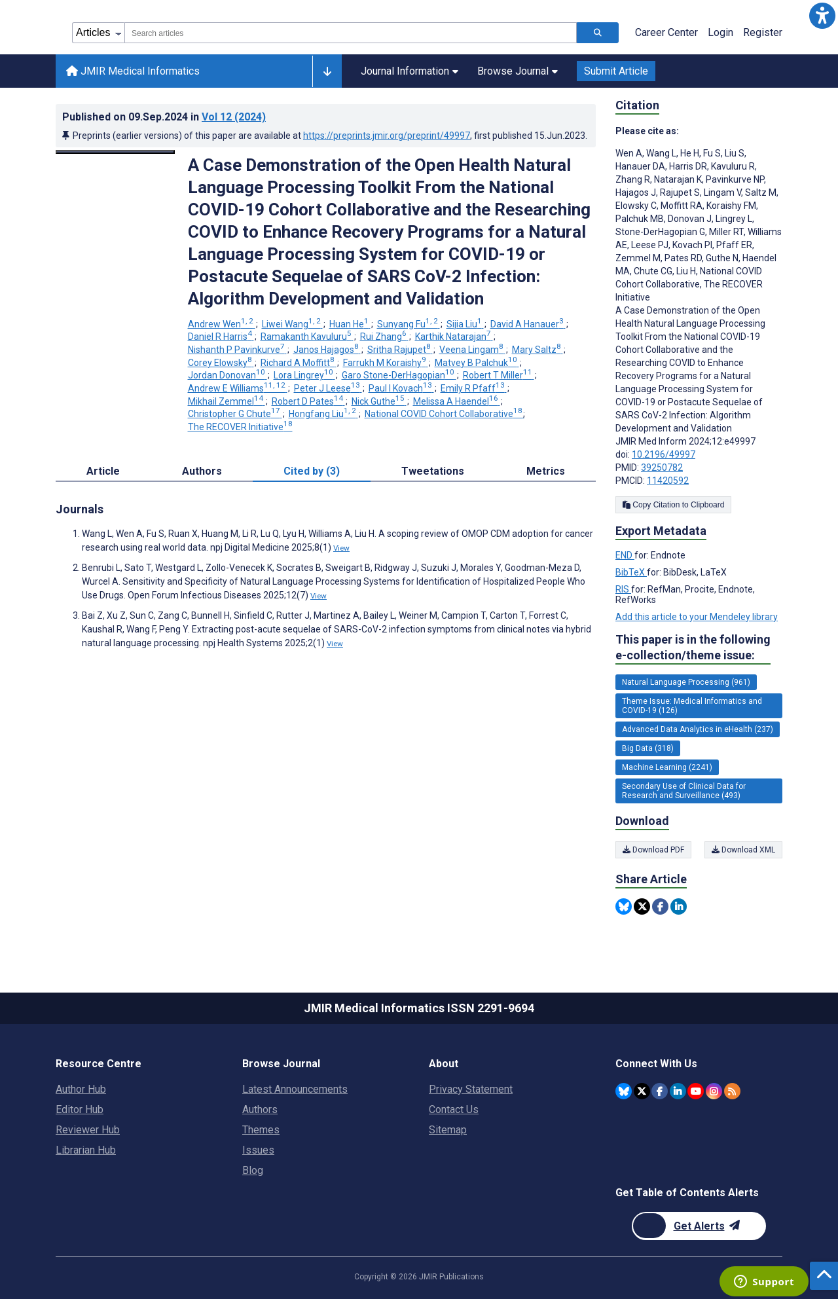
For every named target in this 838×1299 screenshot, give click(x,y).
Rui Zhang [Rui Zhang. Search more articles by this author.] (384, 336)
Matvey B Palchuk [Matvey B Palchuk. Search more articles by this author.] (477, 362)
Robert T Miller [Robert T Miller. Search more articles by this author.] (498, 375)
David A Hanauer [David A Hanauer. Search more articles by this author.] (528, 324)
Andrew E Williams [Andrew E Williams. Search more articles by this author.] (237, 388)
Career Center (666, 32)
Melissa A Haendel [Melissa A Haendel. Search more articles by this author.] (456, 401)
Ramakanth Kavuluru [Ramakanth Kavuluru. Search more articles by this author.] (307, 336)
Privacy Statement (471, 1089)
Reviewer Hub (88, 1130)
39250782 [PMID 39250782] (662, 467)
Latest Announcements (295, 1089)
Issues (258, 1150)
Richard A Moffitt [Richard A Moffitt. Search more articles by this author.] (299, 362)
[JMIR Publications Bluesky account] (623, 1091)
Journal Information (409, 71)
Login (720, 32)
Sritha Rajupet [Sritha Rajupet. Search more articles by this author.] (400, 349)
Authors (260, 1109)
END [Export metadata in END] (624, 555)
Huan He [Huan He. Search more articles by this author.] (350, 324)
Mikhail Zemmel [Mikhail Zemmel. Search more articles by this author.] (226, 401)
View (341, 548)
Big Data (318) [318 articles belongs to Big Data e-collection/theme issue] (648, 748)
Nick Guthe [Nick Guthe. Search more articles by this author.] (379, 401)
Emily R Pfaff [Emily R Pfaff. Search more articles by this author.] (474, 388)
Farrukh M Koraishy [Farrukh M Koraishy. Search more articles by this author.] (385, 362)
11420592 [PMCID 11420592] (668, 480)
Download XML (743, 849)
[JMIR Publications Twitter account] (642, 1091)
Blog (252, 1170)
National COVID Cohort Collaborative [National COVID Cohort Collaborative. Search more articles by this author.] (444, 414)
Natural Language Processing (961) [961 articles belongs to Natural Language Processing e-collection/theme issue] (686, 682)
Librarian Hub (86, 1150)
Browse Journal (517, 71)
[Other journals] (327, 71)
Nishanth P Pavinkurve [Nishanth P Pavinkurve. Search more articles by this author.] (237, 349)
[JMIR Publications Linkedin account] (678, 1091)
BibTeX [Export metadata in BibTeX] (631, 572)
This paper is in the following (693, 647)
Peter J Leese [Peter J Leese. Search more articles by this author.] (328, 388)
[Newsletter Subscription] (699, 1226)
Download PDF (653, 849)
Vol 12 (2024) (234, 117)
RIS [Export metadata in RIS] (623, 589)
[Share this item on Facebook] (660, 906)
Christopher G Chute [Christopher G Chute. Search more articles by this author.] (235, 414)
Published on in (164, 117)
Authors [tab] (202, 471)
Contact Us (454, 1109)
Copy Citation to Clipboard (673, 504)
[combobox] (350, 32)
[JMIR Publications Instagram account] (714, 1091)
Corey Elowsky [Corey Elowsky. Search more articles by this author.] (221, 362)
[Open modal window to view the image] (115, 152)
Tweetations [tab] (432, 471)
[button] (822, 15)
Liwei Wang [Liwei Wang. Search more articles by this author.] (292, 324)
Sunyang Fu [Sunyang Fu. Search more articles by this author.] (408, 324)
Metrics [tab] (545, 471)
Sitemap (448, 1130)
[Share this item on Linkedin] (678, 906)
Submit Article (616, 71)
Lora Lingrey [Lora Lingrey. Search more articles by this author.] (304, 375)
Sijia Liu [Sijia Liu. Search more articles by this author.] (465, 324)
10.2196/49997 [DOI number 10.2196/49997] (663, 454)
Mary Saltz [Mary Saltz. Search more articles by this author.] (537, 349)
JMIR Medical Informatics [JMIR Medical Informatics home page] (133, 71)
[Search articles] (598, 32)
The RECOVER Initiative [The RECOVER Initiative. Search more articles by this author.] (240, 427)
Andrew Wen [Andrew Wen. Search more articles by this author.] (221, 324)
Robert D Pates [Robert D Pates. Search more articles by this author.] (308, 401)
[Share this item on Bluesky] (623, 906)
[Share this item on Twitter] (642, 906)
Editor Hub (79, 1109)
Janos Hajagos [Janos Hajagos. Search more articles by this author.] (327, 349)
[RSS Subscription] (732, 1091)
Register (762, 32)
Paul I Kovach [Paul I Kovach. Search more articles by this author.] (401, 388)
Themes (261, 1130)
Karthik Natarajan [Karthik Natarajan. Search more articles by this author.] (454, 336)
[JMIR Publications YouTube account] (695, 1091)
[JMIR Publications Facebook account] (659, 1091)
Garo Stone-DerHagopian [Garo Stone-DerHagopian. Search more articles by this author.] (399, 375)
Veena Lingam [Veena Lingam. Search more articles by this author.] (472, 349)
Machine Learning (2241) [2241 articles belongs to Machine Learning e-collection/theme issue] (667, 767)
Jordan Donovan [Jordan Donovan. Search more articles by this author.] (227, 375)
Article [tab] (103, 471)
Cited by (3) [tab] (311, 471)
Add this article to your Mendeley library (696, 617)
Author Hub (81, 1089)
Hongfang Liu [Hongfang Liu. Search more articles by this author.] (323, 414)
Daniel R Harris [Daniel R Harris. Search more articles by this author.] (221, 336)
